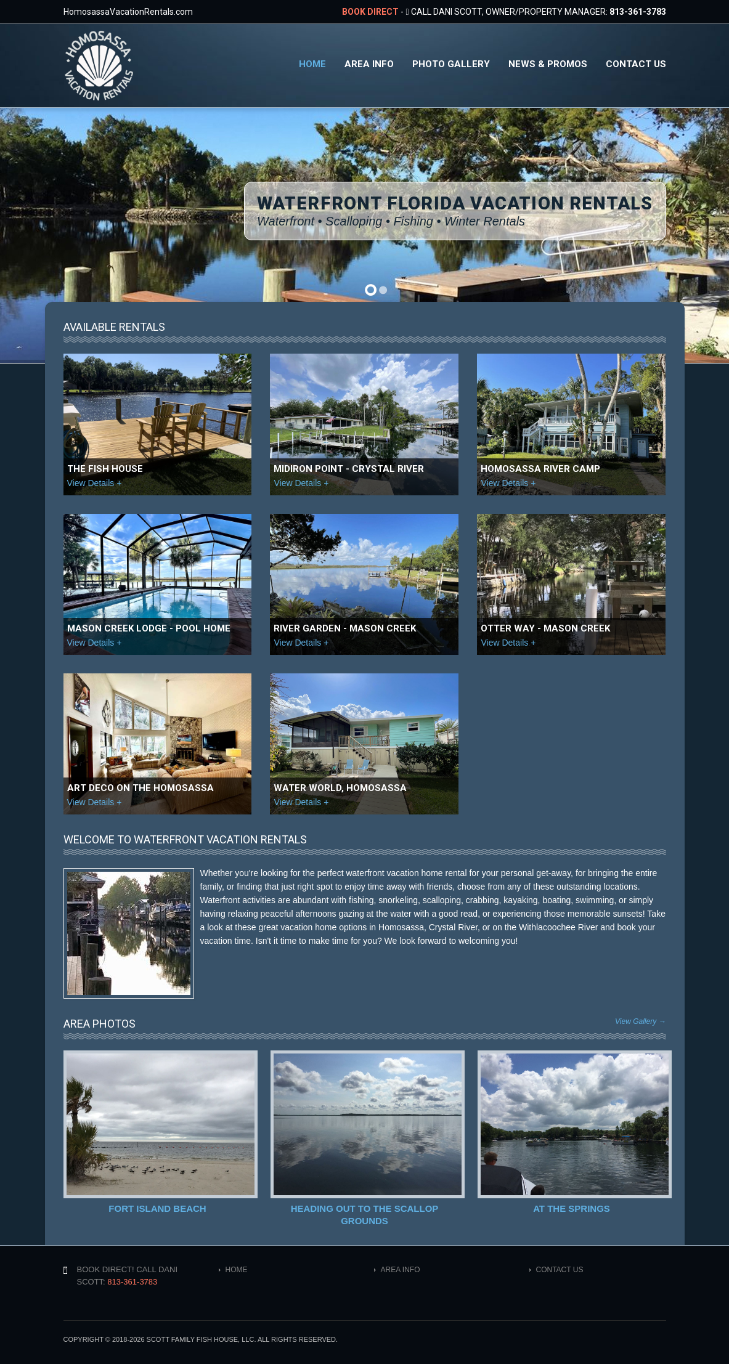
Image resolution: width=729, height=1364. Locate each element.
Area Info (369, 64)
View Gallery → (640, 1021)
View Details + (94, 483)
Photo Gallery (451, 64)
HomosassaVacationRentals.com (128, 12)
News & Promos (547, 64)
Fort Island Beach (157, 1208)
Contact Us (636, 64)
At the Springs (570, 1208)
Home (312, 64)
